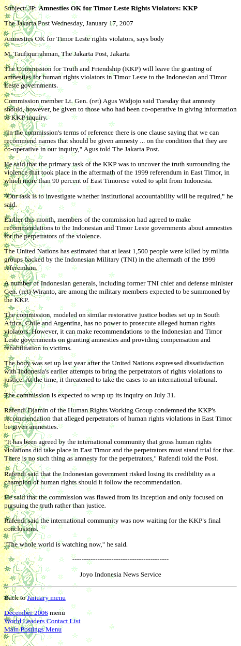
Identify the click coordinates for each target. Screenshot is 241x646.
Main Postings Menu (33, 629)
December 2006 (26, 612)
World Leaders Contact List (42, 621)
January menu (46, 597)
